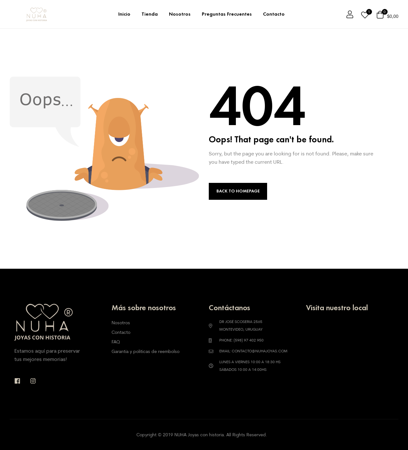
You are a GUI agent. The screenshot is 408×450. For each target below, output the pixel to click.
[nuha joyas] (350, 347)
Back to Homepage (238, 191)
